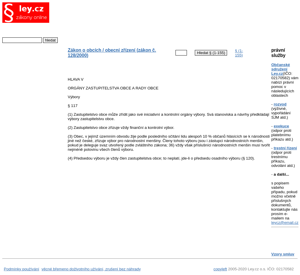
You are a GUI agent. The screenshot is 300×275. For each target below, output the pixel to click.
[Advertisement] (164, 22)
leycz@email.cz (285, 222)
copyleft (220, 269)
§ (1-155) (239, 53)
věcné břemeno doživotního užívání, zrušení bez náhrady (91, 269)
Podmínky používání (21, 269)
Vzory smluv (282, 254)
